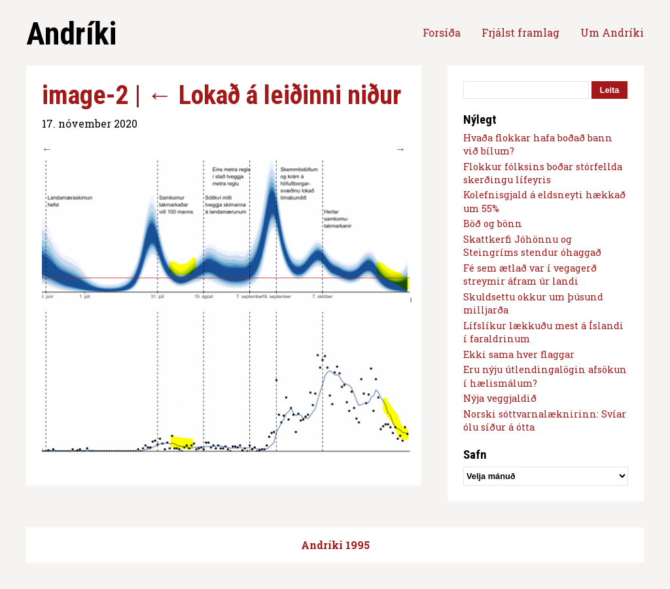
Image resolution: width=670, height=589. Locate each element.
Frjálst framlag (520, 32)
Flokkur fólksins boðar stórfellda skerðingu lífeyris (542, 173)
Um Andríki (612, 32)
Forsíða (442, 32)
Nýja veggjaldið (500, 398)
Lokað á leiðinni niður (274, 95)
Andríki (71, 33)
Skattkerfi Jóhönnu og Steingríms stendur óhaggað (532, 246)
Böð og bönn (492, 223)
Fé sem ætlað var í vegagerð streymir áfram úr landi (530, 274)
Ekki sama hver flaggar (518, 354)
